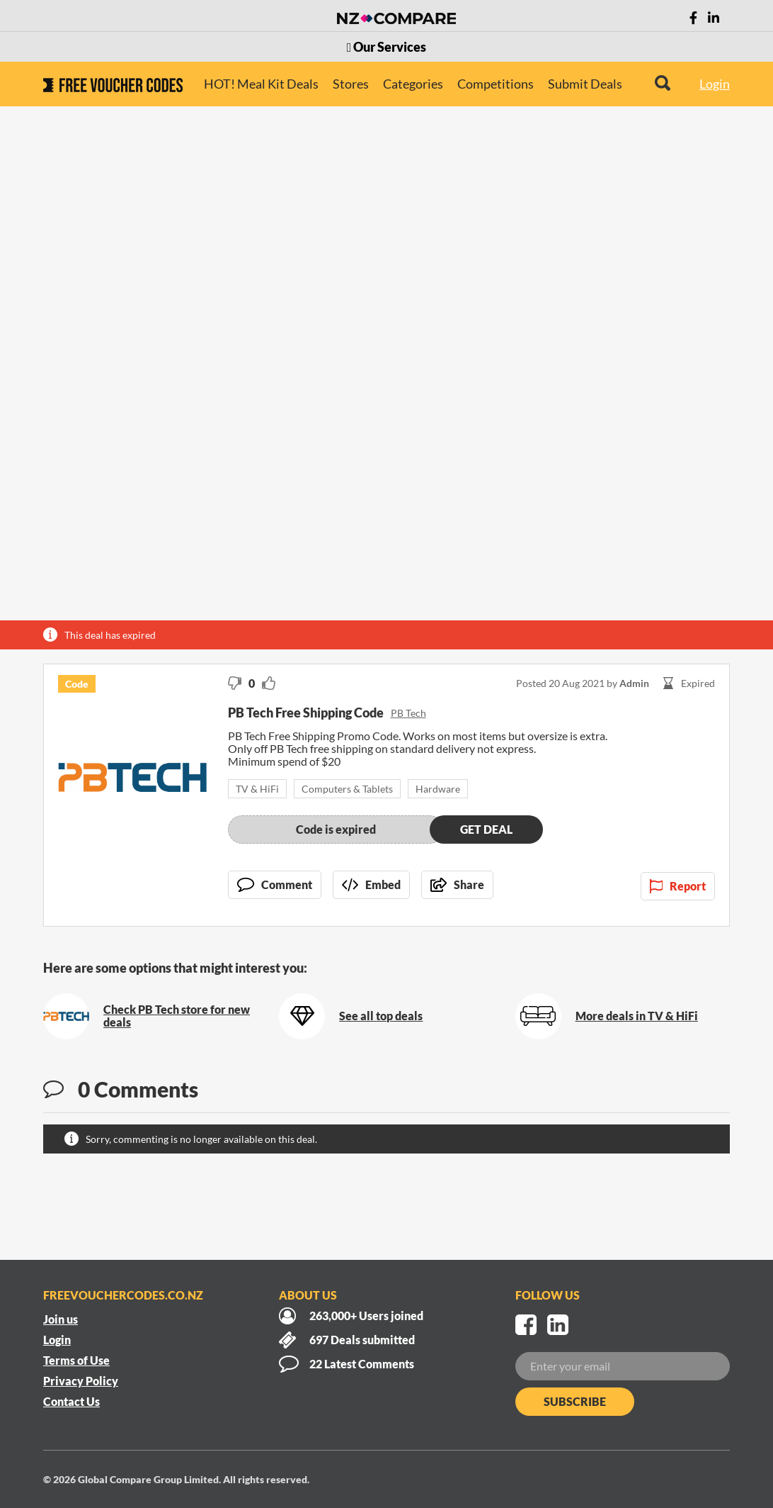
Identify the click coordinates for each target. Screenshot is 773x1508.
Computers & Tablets (347, 789)
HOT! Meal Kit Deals (261, 83)
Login (714, 83)
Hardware (438, 789)
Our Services (387, 47)
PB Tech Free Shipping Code (306, 712)
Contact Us (71, 1401)
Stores (351, 83)
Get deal (486, 829)
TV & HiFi (257, 789)
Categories (413, 83)
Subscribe (575, 1401)
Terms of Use (76, 1360)
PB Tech (408, 713)
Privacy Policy (80, 1380)
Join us (60, 1319)
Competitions (495, 83)
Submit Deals (585, 83)
